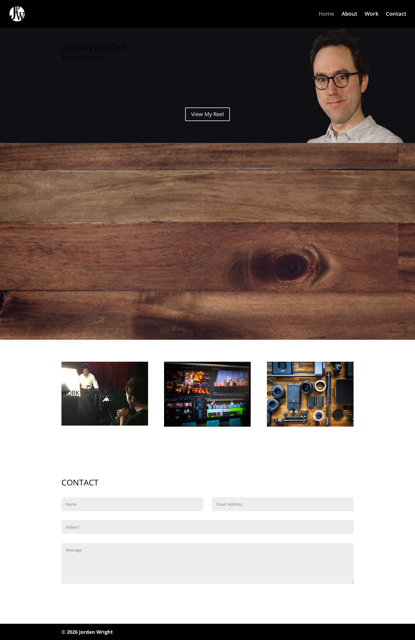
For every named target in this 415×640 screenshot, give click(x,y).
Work (371, 14)
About (349, 14)
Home (326, 14)
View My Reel (207, 114)
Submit (339, 595)
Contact (396, 14)
